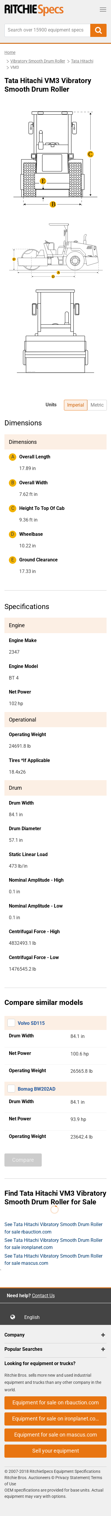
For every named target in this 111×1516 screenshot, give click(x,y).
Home (9, 52)
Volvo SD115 (31, 1023)
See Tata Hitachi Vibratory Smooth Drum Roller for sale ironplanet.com (53, 1243)
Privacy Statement (72, 1477)
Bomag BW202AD (36, 1089)
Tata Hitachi (82, 61)
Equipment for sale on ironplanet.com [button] (56, 1418)
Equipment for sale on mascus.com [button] (55, 1434)
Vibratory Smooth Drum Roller (37, 61)
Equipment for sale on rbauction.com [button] (55, 1402)
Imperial (75, 405)
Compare (23, 1160)
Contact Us (43, 1295)
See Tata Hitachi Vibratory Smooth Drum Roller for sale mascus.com (53, 1259)
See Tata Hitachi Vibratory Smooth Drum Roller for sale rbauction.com (53, 1228)
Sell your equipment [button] (55, 1451)
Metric (97, 405)
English (33, 1317)
